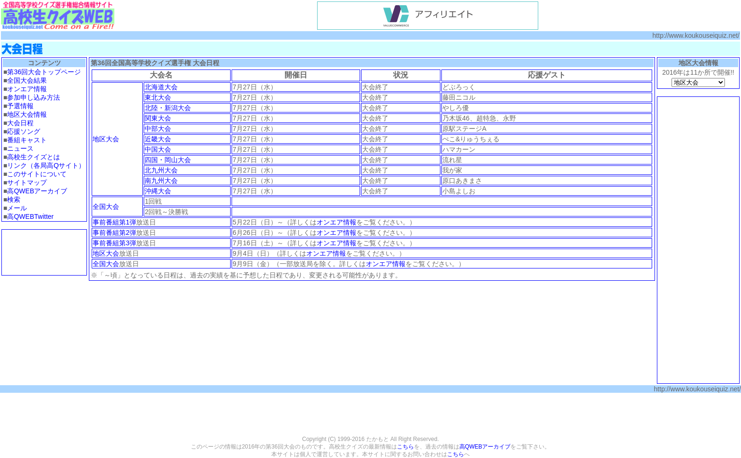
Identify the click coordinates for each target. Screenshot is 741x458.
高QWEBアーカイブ (37, 191)
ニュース (20, 148)
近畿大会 (158, 139)
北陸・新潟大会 (168, 108)
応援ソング (23, 131)
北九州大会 (161, 170)
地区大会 (106, 139)
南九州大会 (161, 180)
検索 (13, 199)
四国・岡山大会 (168, 160)
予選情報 (20, 106)
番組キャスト (27, 140)
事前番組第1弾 (114, 222)
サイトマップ (27, 182)
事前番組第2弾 (114, 232)
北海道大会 (161, 87)
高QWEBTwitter (30, 216)
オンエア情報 (27, 89)
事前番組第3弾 (114, 243)
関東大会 (158, 118)
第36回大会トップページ (44, 72)
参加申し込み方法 (33, 97)
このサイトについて (37, 174)
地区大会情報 (27, 114)
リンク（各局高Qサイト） (46, 165)
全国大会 (106, 206)
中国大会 (158, 149)
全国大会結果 (27, 80)
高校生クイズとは (33, 157)
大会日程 (20, 123)
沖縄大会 (158, 191)
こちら (405, 446)
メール (17, 208)
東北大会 (158, 97)
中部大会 (158, 128)
